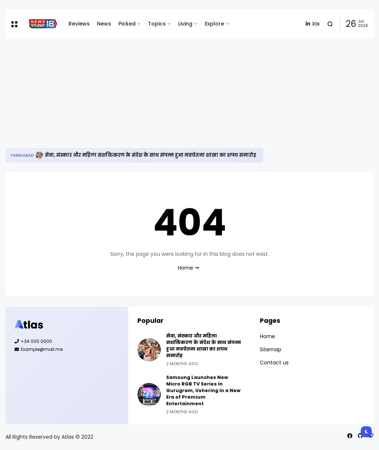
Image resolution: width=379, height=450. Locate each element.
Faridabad (22, 155)
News (104, 23)
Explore (214, 23)
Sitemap (270, 349)
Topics (157, 23)
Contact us (274, 362)
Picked (127, 23)
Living (185, 23)
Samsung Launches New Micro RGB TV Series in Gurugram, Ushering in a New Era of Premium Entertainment (203, 390)
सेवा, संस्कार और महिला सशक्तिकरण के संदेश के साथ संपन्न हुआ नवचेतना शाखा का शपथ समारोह (150, 155)
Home (185, 267)
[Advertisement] (189, 93)
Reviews (79, 23)
